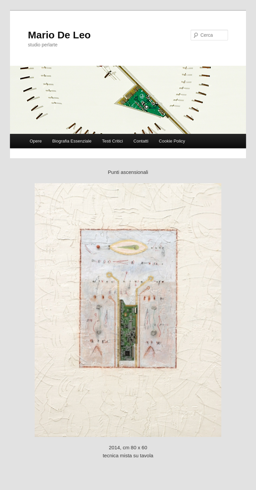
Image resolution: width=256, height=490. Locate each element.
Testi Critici (112, 141)
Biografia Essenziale (72, 141)
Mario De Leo (59, 34)
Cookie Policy (172, 141)
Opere (36, 141)
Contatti (140, 141)
